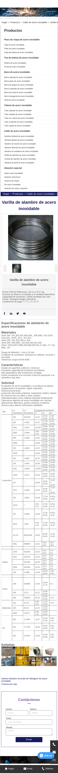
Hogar (4, 22)
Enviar (29, 739)
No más (13, 684)
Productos (15, 22)
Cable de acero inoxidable (35, 22)
